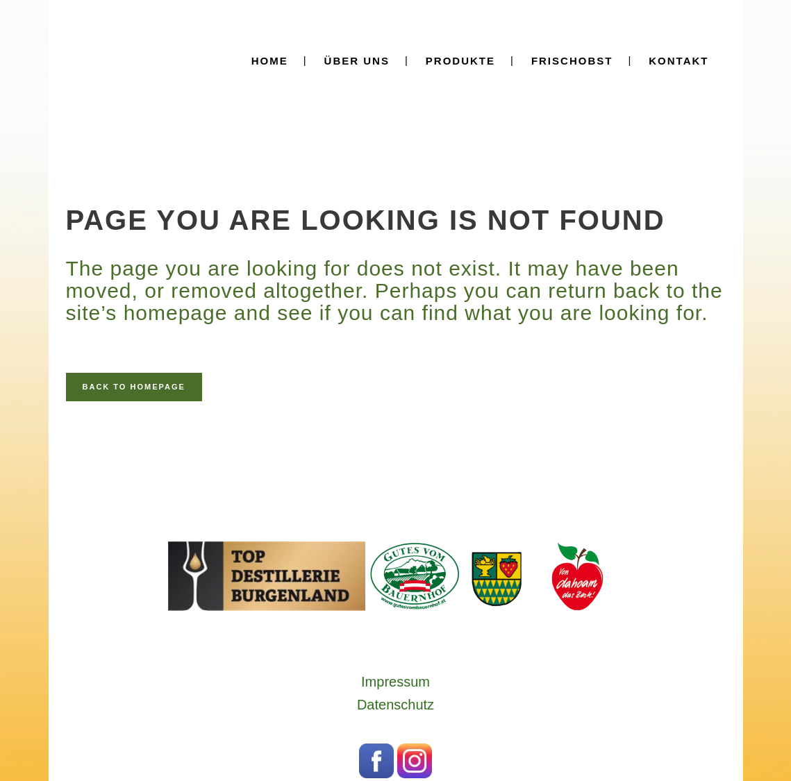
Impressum (395, 681)
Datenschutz (395, 704)
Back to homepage (134, 387)
